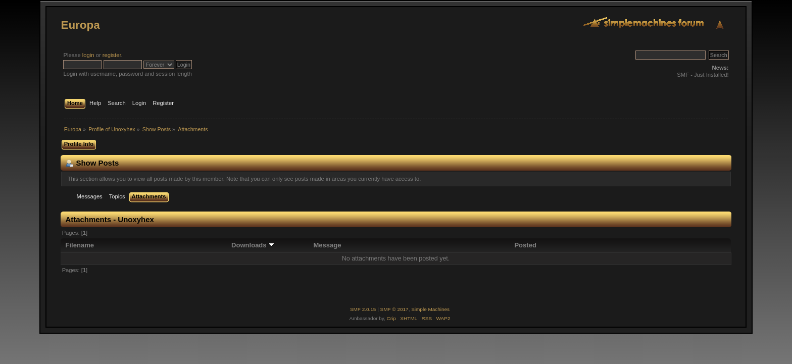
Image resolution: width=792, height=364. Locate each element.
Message (327, 245)
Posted (525, 245)
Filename (80, 245)
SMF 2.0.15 (363, 309)
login (88, 55)
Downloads (252, 245)
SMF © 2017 (394, 309)
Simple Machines (430, 309)
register (112, 55)
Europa (80, 25)
